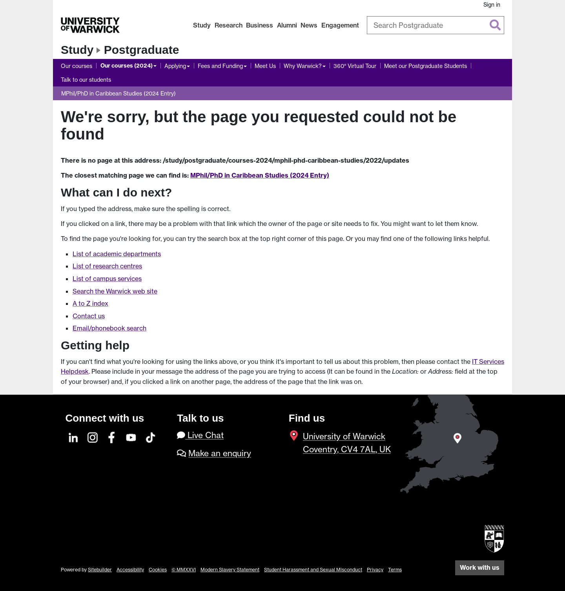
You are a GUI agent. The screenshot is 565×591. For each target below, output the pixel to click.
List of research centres (107, 266)
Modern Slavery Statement (229, 570)
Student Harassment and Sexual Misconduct (313, 570)
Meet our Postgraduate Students (425, 65)
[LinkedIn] (74, 436)
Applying (175, 65)
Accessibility (130, 570)
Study (202, 25)
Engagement (340, 25)
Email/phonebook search (109, 328)
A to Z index (90, 303)
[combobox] (435, 25)
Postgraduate (141, 49)
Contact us (89, 316)
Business (259, 25)
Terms (395, 570)
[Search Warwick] (435, 25)
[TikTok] (150, 436)
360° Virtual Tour (355, 65)
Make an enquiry (219, 453)
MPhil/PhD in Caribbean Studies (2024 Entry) (118, 93)
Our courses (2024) (126, 65)
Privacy (375, 570)
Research (228, 25)
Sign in (491, 4)
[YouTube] (131, 436)
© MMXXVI (183, 570)
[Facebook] (112, 436)
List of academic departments (117, 254)
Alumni (287, 25)
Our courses (76, 65)
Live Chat (200, 435)
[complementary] (480, 532)
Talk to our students (86, 79)
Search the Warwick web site (115, 291)
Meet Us (265, 65)
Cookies (158, 570)
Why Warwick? (303, 65)
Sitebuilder (100, 570)
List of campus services (107, 279)
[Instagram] (93, 436)
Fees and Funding (220, 65)
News (309, 25)
